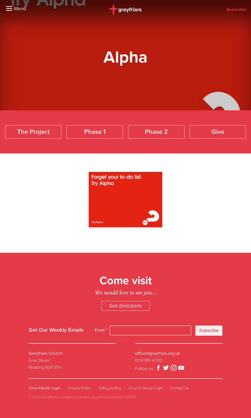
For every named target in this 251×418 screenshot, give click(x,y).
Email (101, 330)
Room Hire (236, 10)
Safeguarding (110, 388)
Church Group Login (145, 388)
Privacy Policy (79, 388)
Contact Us (179, 388)
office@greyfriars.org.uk (157, 353)
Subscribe (209, 330)
